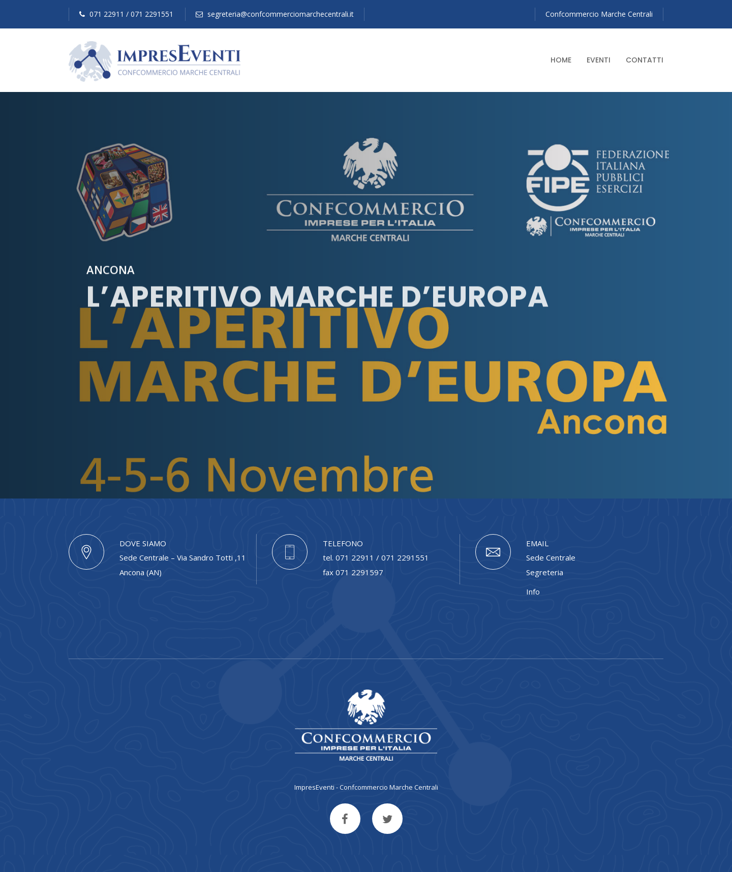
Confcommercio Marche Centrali (599, 14)
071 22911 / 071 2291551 (126, 14)
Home (561, 60)
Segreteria (544, 572)
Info (533, 591)
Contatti (644, 60)
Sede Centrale (550, 557)
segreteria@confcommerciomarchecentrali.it (275, 14)
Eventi (599, 60)
